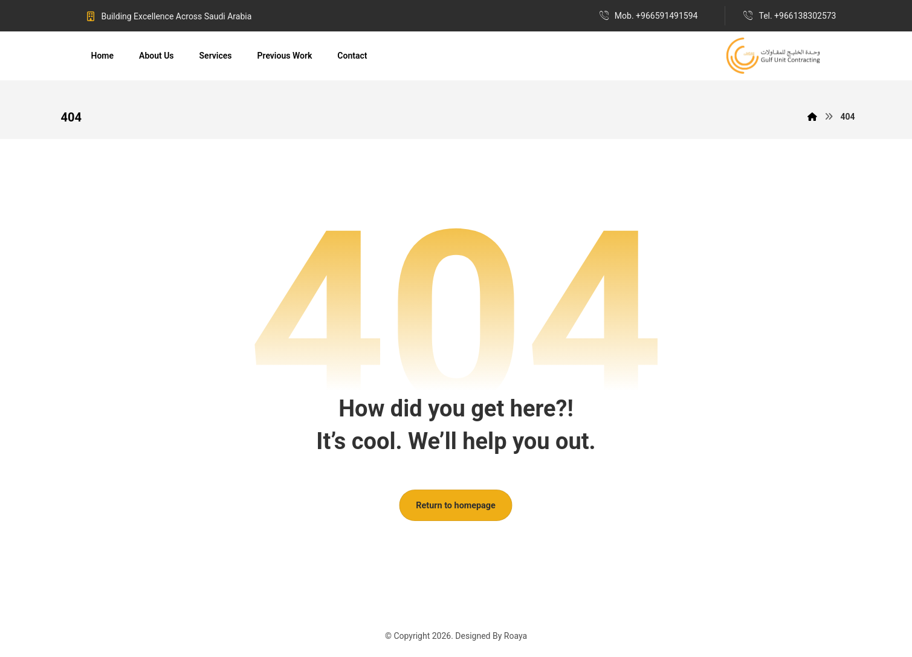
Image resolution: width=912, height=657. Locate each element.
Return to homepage (456, 505)
